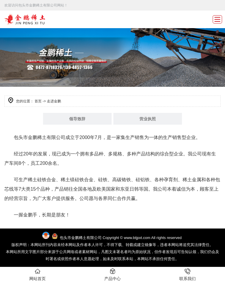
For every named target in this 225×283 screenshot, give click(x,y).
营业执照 (147, 118)
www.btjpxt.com (137, 237)
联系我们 (187, 274)
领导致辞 (77, 118)
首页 (38, 101)
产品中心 (112, 274)
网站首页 (37, 274)
